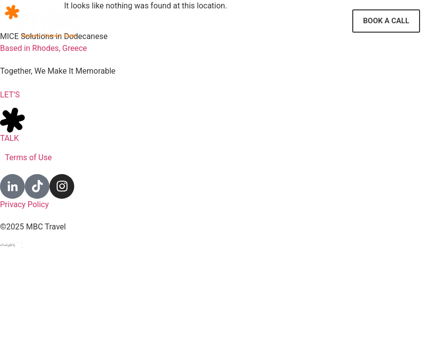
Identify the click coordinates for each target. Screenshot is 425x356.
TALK (9, 138)
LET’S (10, 94)
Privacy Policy (24, 204)
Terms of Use (28, 157)
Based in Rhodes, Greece (43, 48)
